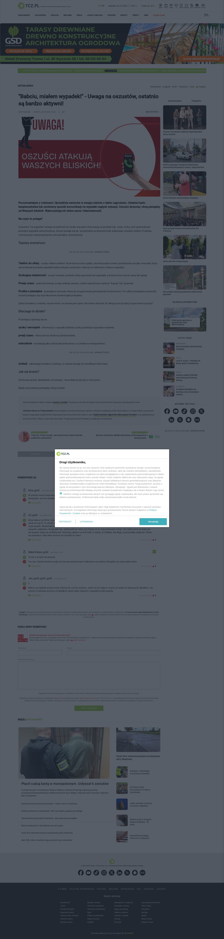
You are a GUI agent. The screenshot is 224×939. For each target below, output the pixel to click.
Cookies (76, 513)
